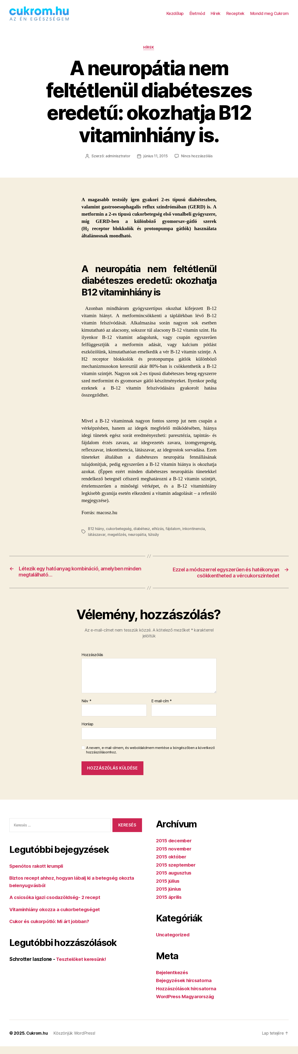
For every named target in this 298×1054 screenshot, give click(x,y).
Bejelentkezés (173, 980)
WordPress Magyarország (186, 1004)
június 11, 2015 (155, 163)
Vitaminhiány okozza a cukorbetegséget (56, 917)
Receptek (235, 16)
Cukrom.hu (37, 1040)
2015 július (169, 889)
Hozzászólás (92, 663)
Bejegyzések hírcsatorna (185, 988)
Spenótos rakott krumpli (37, 874)
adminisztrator (117, 163)
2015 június (169, 896)
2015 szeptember (176, 872)
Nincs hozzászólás (197, 163)
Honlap (87, 732)
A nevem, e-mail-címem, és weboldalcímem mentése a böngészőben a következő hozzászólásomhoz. (150, 757)
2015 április (169, 905)
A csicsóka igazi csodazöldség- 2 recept (56, 905)
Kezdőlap (175, 16)
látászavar (96, 541)
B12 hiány (96, 536)
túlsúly (154, 541)
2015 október (171, 864)
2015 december (174, 848)
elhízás (160, 536)
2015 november (174, 856)
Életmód (197, 16)
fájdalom (175, 536)
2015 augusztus (174, 880)
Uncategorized (173, 942)
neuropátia (138, 541)
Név (86, 709)
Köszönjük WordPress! (75, 1040)
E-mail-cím (161, 709)
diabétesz (143, 536)
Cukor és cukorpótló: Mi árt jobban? (51, 929)
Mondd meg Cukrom (269, 16)
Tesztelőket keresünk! (82, 967)
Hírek (215, 16)
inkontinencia (195, 536)
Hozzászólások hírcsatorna (187, 996)
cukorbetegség (119, 536)
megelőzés (117, 541)
